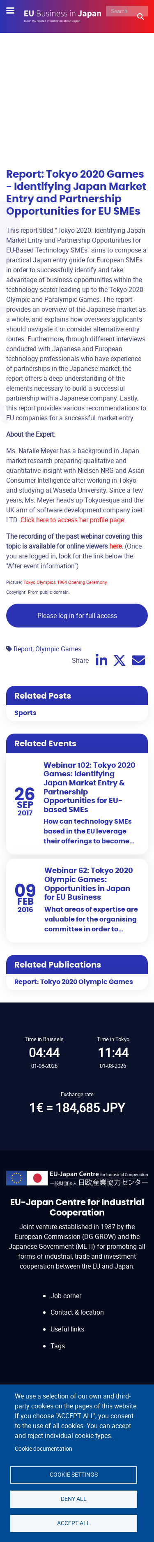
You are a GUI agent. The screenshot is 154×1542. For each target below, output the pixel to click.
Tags (58, 1345)
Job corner (66, 1295)
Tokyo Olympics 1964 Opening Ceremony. (65, 582)
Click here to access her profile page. (73, 519)
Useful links (67, 1329)
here (115, 546)
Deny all (74, 1499)
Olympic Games (58, 648)
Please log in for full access (77, 615)
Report (23, 648)
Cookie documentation (43, 1448)
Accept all (73, 1523)
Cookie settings (74, 1474)
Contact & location (77, 1312)
